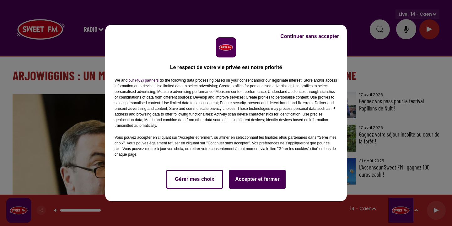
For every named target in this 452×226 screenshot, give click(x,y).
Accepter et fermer (257, 179)
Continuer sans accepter (309, 36)
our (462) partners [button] (143, 80)
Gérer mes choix (194, 179)
